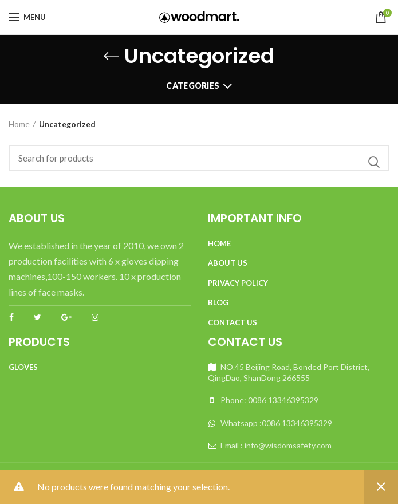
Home (19, 124)
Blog (218, 302)
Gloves (23, 367)
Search (374, 162)
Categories (192, 85)
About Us (227, 262)
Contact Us (232, 322)
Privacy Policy (238, 283)
